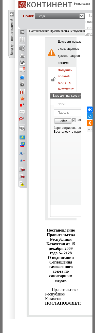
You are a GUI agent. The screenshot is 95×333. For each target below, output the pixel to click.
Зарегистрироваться (68, 128)
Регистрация (82, 3)
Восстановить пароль (69, 131)
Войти (63, 121)
